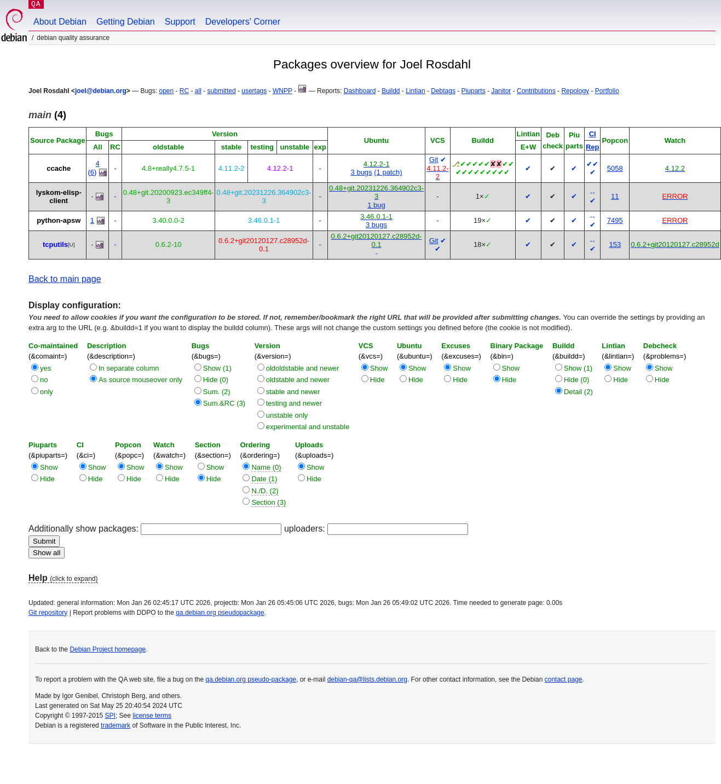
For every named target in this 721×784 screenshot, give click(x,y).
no (44, 380)
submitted (221, 91)
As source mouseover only (140, 380)
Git (434, 159)
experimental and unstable (308, 427)
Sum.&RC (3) (224, 403)
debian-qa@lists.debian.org (367, 679)
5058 (615, 168)
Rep (592, 147)
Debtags (443, 91)
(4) (47, 114)
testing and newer (294, 403)
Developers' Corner (242, 21)
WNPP (282, 91)
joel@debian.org (100, 91)
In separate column (129, 368)
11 (615, 196)
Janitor (501, 91)
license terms (151, 715)
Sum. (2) (216, 392)
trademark (115, 725)
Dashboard (360, 91)
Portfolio (607, 91)
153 (615, 244)
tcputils (55, 244)
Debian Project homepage (108, 649)
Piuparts (474, 91)
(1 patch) (388, 172)
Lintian (415, 91)
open (166, 91)
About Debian (59, 21)
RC (184, 91)
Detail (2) (578, 392)
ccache (59, 168)
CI (592, 134)
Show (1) (217, 368)
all (198, 91)
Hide (377, 380)
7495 (615, 220)
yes (45, 368)
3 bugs (361, 172)
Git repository (47, 612)
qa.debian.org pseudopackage (220, 612)
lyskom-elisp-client (59, 196)
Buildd (391, 91)
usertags (254, 91)
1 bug (376, 205)
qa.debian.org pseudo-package (251, 679)
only (46, 392)
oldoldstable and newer (302, 368)
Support (180, 21)
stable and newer (293, 392)
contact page (563, 679)
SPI (110, 715)
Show (379, 368)
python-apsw (58, 220)
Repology (575, 91)
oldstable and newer (298, 380)
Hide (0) (215, 380)
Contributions (536, 91)
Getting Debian (125, 21)
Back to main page (64, 279)
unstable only (287, 415)
